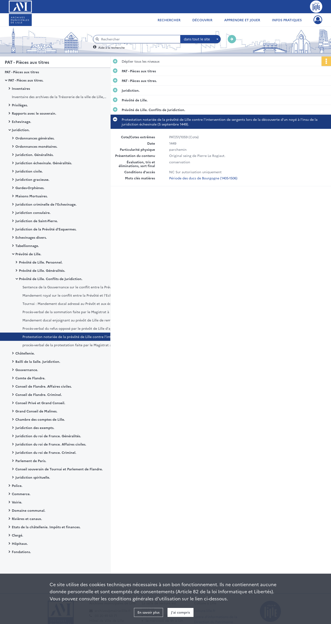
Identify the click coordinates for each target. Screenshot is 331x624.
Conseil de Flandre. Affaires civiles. (43, 386)
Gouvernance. (26, 369)
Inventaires (21, 88)
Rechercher (169, 19)
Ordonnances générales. (35, 138)
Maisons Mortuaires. (31, 196)
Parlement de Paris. (30, 460)
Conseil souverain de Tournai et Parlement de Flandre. (59, 469)
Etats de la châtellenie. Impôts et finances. (46, 526)
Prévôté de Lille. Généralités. (42, 270)
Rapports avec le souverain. (34, 113)
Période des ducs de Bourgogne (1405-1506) (203, 177)
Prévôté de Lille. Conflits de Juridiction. (50, 278)
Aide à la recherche (111, 47)
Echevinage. (21, 121)
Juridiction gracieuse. (32, 179)
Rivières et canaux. (27, 518)
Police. (17, 485)
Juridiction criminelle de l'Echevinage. (46, 204)
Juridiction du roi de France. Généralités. (48, 435)
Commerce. (21, 493)
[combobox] (201, 39)
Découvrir (202, 19)
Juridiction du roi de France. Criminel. (45, 452)
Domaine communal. (28, 510)
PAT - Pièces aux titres (22, 71)
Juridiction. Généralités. (34, 154)
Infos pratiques (287, 19)
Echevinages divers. (31, 237)
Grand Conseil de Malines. (36, 411)
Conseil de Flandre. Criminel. (38, 394)
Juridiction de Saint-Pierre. (36, 220)
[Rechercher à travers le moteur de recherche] (139, 39)
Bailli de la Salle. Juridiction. (37, 361)
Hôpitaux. (20, 543)
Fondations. (21, 551)
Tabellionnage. (27, 245)
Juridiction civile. (29, 171)
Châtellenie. (25, 353)
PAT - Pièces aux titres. (25, 80)
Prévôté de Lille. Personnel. (41, 262)
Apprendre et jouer (242, 19)
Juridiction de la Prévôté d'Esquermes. (46, 229)
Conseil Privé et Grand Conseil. (40, 402)
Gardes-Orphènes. (29, 187)
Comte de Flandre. (30, 378)
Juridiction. (21, 129)
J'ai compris (180, 612)
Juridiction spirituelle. (32, 477)
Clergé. (17, 535)
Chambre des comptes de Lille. (40, 419)
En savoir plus (148, 612)
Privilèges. (20, 105)
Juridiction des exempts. (34, 427)
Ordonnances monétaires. (36, 146)
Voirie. (17, 502)
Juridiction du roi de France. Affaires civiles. (50, 444)
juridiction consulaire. (33, 212)
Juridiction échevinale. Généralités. (43, 162)
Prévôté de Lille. (28, 253)
